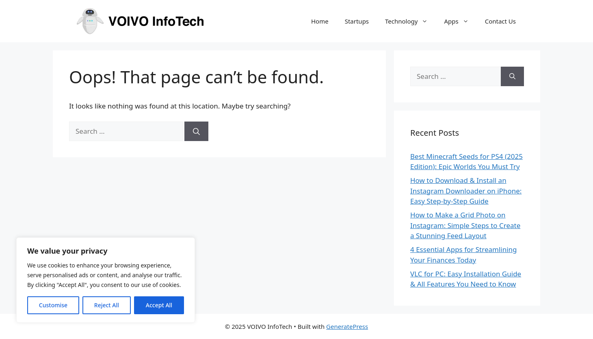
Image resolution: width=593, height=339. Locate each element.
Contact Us (500, 21)
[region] (105, 280)
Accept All (159, 305)
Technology (410, 21)
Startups (357, 21)
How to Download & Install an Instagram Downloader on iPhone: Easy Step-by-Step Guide (466, 191)
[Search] (196, 131)
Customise (53, 305)
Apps (460, 21)
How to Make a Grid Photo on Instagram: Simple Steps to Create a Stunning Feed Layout (465, 225)
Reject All (106, 305)
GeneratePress (347, 326)
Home (320, 21)
